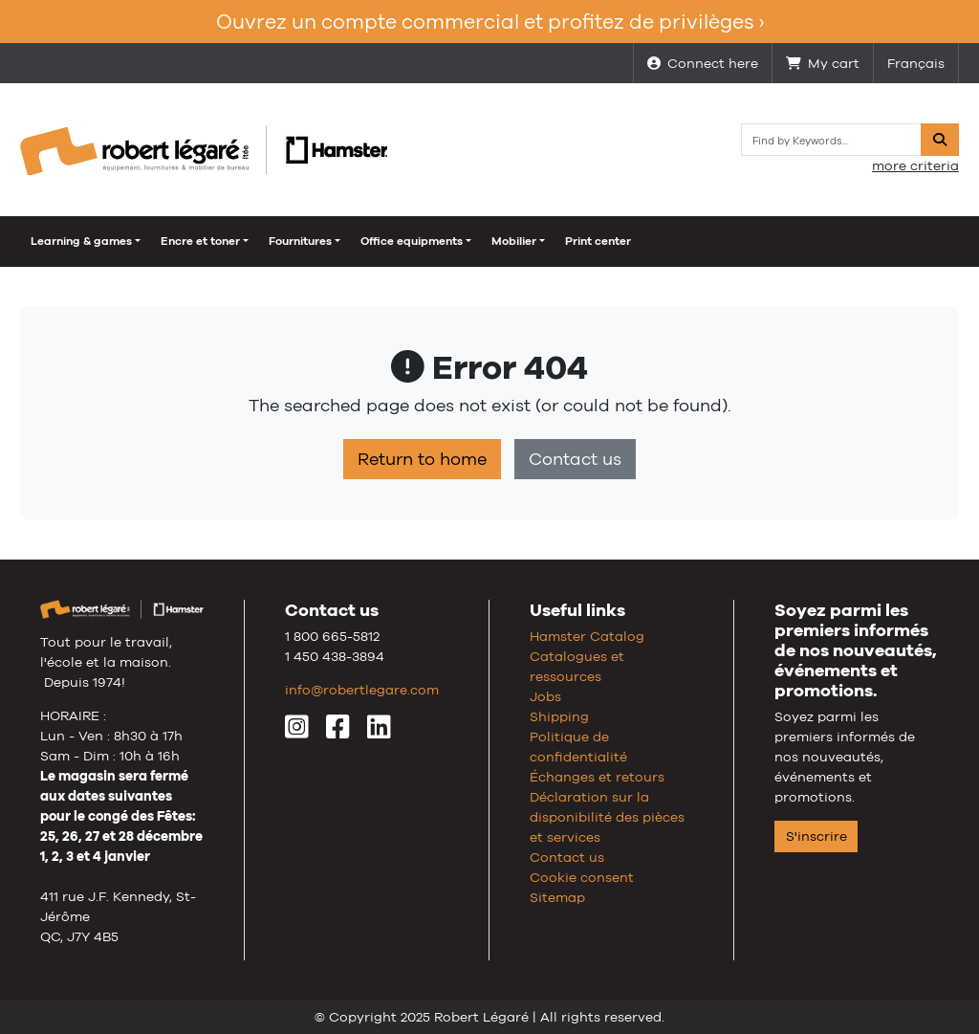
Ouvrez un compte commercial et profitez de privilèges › (490, 21)
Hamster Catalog (587, 636)
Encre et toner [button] (200, 241)
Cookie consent (582, 877)
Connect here (702, 63)
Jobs (545, 696)
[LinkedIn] (379, 731)
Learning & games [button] (81, 241)
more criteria (915, 165)
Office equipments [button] (411, 241)
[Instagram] (297, 731)
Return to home (422, 459)
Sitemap (557, 897)
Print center (598, 241)
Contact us (575, 459)
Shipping (559, 716)
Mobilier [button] (513, 241)
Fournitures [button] (300, 241)
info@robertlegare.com (362, 689)
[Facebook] (338, 731)
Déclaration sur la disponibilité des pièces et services (607, 817)
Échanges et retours (597, 776)
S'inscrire (816, 836)
